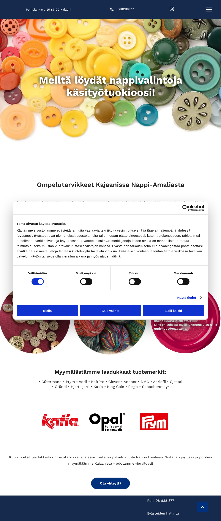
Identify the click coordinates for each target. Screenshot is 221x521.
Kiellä (47, 310)
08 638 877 (165, 501)
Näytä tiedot (186, 297)
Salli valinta (111, 310)
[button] (209, 9)
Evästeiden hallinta (163, 513)
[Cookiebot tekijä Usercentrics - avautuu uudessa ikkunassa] (185, 208)
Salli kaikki (173, 310)
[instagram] (172, 9)
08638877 (126, 9)
